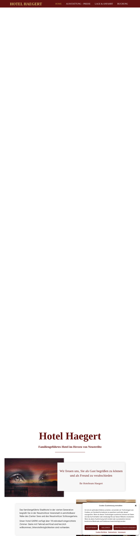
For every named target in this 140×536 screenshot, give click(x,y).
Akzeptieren (91, 527)
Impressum (122, 532)
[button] (136, 506)
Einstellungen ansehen (125, 527)
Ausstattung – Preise (78, 4)
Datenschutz (112, 532)
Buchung (122, 4)
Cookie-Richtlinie (101, 532)
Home (58, 4)
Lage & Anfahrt (104, 4)
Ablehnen (105, 527)
